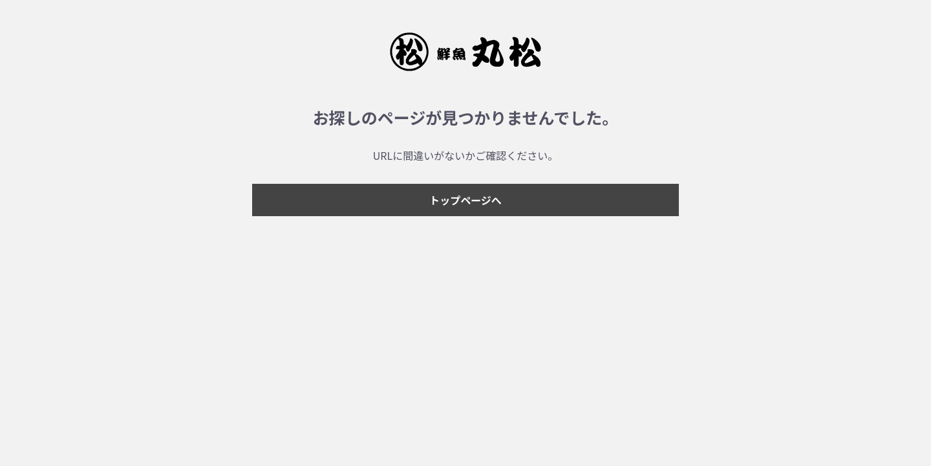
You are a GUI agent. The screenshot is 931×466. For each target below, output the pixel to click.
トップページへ (465, 200)
